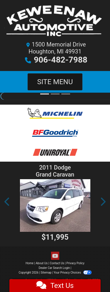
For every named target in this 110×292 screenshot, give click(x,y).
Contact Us (57, 263)
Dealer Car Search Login (54, 267)
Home (29, 263)
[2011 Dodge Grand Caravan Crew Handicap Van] (55, 205)
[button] (7, 202)
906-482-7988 (60, 60)
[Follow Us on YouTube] (55, 256)
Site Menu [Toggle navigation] (55, 82)
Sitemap (45, 272)
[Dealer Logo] (55, 22)
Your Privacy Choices (73, 272)
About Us (42, 263)
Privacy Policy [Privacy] (75, 263)
